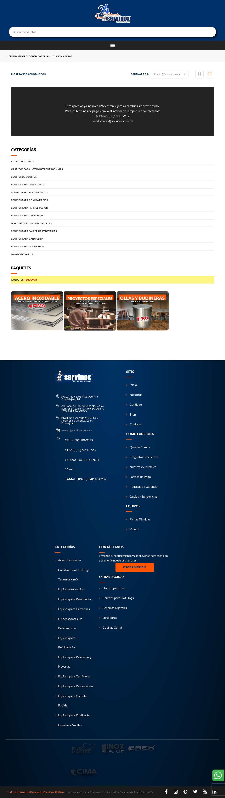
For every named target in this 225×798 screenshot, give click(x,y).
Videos (132, 529)
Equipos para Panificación (73, 599)
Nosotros (134, 394)
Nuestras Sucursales (141, 467)
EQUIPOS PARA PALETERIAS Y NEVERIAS (112, 231)
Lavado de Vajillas (68, 725)
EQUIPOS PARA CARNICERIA (112, 238)
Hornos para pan (112, 588)
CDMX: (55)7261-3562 (80, 450)
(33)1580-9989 (119, 116)
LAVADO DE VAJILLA (112, 254)
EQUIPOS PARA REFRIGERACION (112, 207)
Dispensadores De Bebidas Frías (68, 623)
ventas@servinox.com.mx (117, 121)
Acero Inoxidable (68, 560)
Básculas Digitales (113, 607)
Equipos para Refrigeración (65, 642)
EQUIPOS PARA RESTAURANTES (112, 192)
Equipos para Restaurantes (74, 686)
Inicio (131, 385)
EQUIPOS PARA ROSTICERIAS (112, 246)
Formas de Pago (138, 476)
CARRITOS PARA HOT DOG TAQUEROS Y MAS (112, 169)
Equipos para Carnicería (72, 676)
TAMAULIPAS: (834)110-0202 (85, 479)
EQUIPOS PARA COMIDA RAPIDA (112, 200)
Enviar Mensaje (134, 567)
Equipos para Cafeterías (72, 609)
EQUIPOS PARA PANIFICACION (112, 184)
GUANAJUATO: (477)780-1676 (83, 464)
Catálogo (134, 404)
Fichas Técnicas (138, 519)
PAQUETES (112, 279)
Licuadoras (108, 617)
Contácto (134, 424)
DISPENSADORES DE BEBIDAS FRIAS (112, 223)
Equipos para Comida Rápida (70, 700)
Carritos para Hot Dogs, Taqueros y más (72, 574)
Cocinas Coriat (110, 627)
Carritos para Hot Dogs (116, 598)
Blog (131, 414)
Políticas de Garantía (141, 486)
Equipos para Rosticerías (73, 715)
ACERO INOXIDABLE (112, 161)
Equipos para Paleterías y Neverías (73, 661)
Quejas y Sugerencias (141, 496)
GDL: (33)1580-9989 (79, 440)
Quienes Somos (138, 447)
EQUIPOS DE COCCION (112, 176)
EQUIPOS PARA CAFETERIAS (112, 215)
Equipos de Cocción (69, 589)
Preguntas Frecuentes (142, 457)
